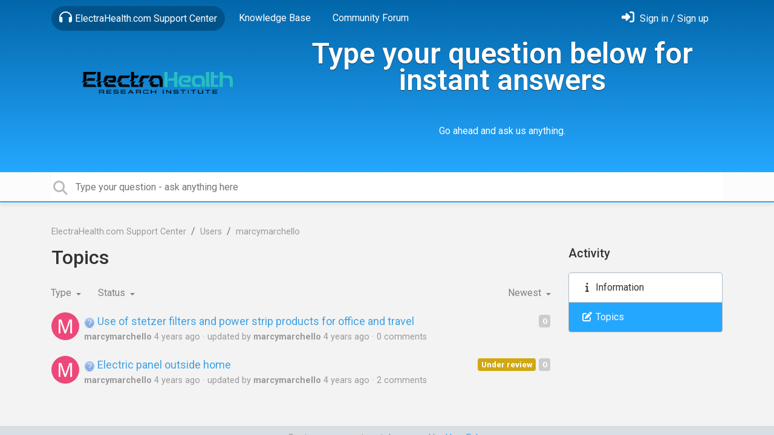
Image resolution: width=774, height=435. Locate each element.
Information (612, 287)
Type (62, 292)
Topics (602, 317)
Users (211, 232)
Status (113, 292)
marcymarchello (268, 232)
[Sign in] (665, 18)
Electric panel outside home (157, 364)
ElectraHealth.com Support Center (138, 17)
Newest (526, 292)
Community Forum (371, 18)
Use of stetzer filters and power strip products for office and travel (249, 321)
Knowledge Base (275, 18)
